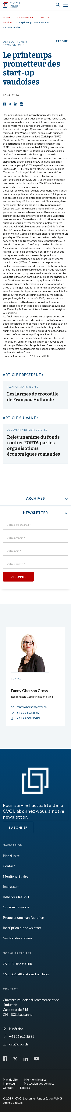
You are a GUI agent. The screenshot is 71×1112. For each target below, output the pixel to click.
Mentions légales (15, 876)
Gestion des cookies (17, 938)
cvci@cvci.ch (15, 1044)
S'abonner (18, 827)
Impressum (11, 886)
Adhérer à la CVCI (16, 897)
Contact (9, 866)
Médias (25, 1087)
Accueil (6, 17)
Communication (25, 17)
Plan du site (11, 856)
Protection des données (39, 1083)
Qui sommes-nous (16, 907)
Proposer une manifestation (23, 917)
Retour (62, 41)
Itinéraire (13, 1029)
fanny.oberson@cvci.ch (29, 707)
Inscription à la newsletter (22, 928)
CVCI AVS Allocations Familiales (26, 974)
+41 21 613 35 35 (18, 1036)
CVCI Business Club (17, 964)
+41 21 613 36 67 (25, 712)
